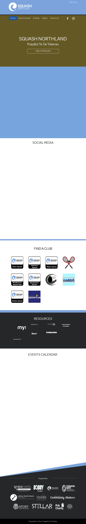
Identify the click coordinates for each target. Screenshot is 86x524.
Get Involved (24, 18)
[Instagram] (73, 18)
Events (36, 18)
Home (13, 18)
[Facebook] (67, 18)
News (44, 18)
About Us (54, 18)
